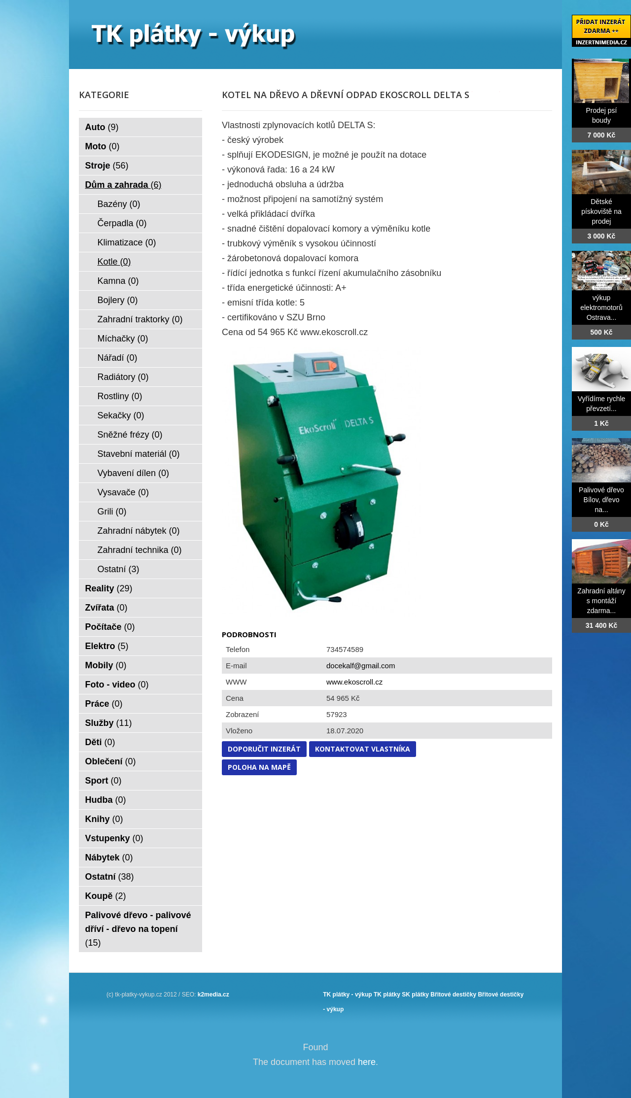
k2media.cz (213, 994)
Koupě (105, 896)
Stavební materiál (139, 454)
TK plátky (387, 994)
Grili (112, 511)
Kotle (114, 262)
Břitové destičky (453, 994)
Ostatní (119, 569)
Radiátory (123, 377)
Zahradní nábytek (139, 531)
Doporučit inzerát (264, 749)
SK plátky (415, 994)
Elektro (107, 646)
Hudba (105, 800)
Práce (104, 704)
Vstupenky (114, 838)
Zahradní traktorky (140, 319)
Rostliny (120, 396)
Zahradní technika (140, 550)
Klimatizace (127, 242)
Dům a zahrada (123, 185)
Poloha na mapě (259, 767)
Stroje (107, 166)
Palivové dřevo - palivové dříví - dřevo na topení (138, 929)
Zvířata (106, 608)
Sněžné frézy (130, 435)
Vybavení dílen (133, 473)
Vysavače (123, 492)
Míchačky (123, 338)
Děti (100, 742)
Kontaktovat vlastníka (362, 749)
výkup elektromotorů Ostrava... (601, 307)
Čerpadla (122, 223)
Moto (102, 146)
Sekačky (121, 415)
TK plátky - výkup (347, 994)
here (367, 1062)
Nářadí (118, 358)
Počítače (110, 627)
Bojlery (118, 300)
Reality (109, 588)
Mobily (106, 665)
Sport (103, 781)
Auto (102, 127)
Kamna (118, 281)
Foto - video (117, 684)
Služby (108, 723)
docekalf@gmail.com (360, 665)
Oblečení (110, 761)
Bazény (119, 204)
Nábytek (109, 857)
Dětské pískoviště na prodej (601, 211)
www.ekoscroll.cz (354, 682)
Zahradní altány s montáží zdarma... (601, 601)
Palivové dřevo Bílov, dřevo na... (601, 500)
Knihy (104, 819)
